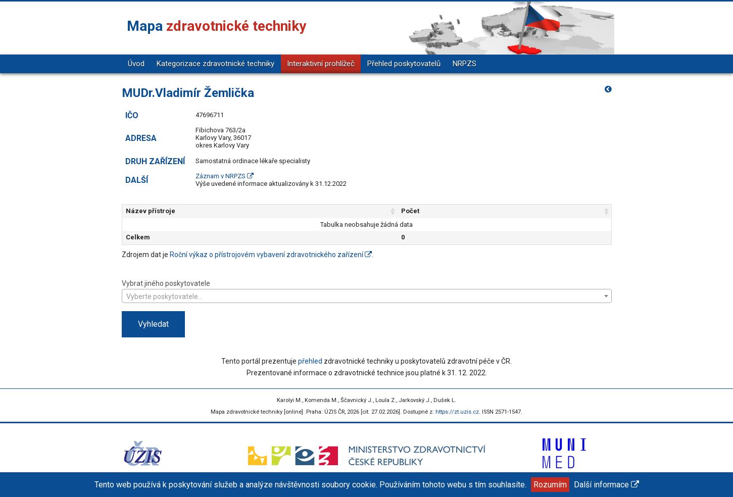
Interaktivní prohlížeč (321, 63)
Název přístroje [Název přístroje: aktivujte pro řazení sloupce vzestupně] (150, 211)
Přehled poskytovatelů (404, 63)
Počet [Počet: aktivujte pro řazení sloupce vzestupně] (456, 211)
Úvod (136, 63)
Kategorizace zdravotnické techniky (215, 63)
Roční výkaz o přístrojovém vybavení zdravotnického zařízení (271, 255)
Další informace (606, 484)
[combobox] (367, 296)
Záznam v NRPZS (225, 176)
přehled (310, 361)
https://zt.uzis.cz (457, 412)
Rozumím (550, 484)
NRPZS (464, 63)
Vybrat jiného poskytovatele (367, 290)
